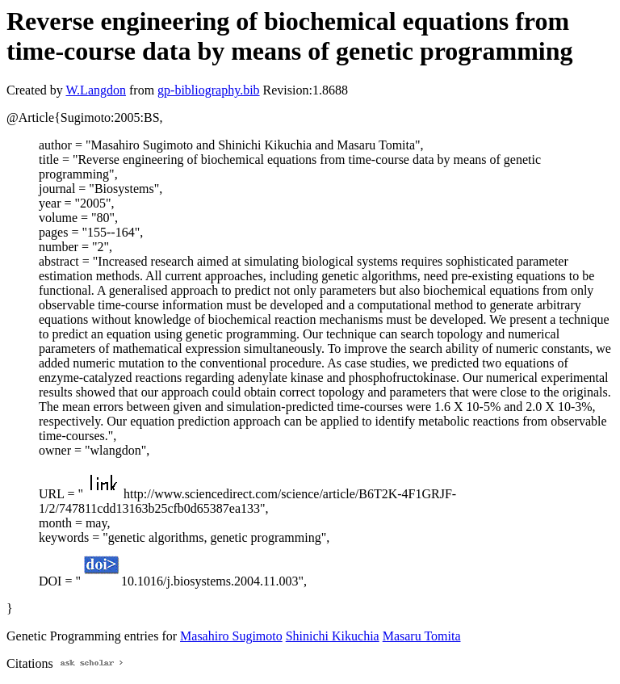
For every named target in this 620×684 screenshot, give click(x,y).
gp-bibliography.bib (208, 90)
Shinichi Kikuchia (332, 636)
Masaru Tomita (422, 636)
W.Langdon (95, 90)
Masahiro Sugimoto (231, 636)
